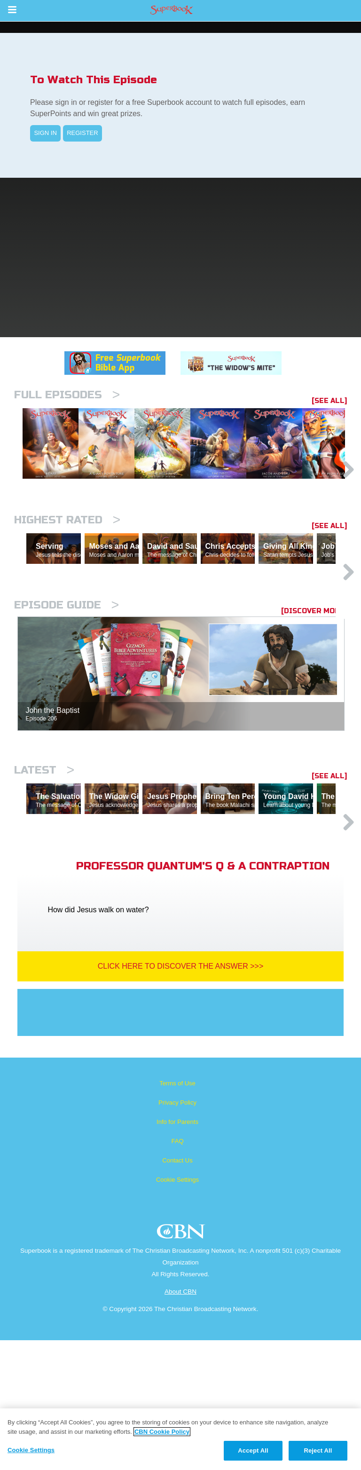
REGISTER (82, 132)
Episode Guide (66, 694)
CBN (182, 1364)
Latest (44, 859)
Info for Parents (177, 1251)
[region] (180, 1439)
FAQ (177, 1270)
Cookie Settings (177, 1309)
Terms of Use (177, 1213)
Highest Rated (67, 568)
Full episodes (67, 394)
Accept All (253, 1450)
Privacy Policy (177, 1232)
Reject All (318, 1450)
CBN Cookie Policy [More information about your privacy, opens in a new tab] (161, 1431)
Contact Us (177, 1290)
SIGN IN (45, 132)
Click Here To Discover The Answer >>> (181, 1096)
